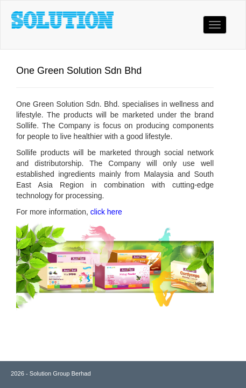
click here (106, 211)
